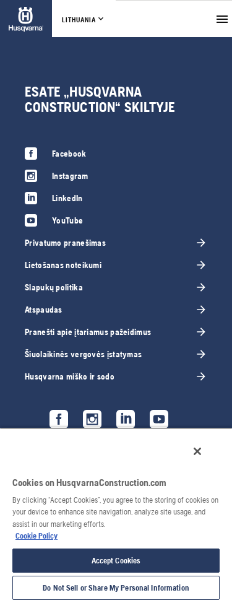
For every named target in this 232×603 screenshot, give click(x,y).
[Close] (197, 451)
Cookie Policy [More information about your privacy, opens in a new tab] (36, 535)
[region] (116, 515)
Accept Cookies (116, 560)
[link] (26, 19)
